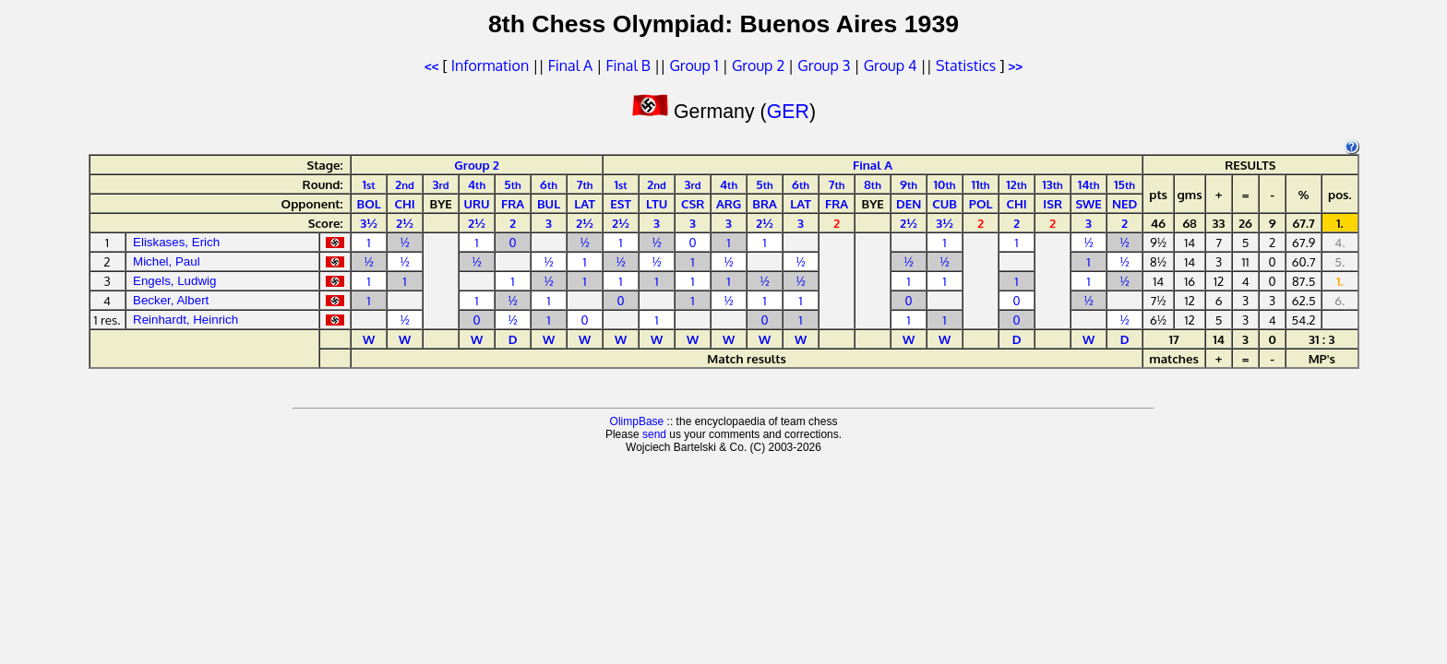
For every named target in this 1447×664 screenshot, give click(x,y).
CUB (944, 203)
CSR (692, 203)
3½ (368, 223)
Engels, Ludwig (174, 281)
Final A (570, 65)
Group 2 (758, 65)
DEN (908, 203)
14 (1089, 184)
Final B (627, 65)
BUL (548, 203)
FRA (512, 203)
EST (620, 203)
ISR (1052, 203)
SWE (1088, 203)
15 (1124, 184)
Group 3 (823, 65)
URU (477, 203)
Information (490, 65)
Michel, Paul (166, 261)
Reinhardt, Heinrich (185, 319)
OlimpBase (637, 421)
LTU (656, 203)
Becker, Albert (171, 300)
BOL (368, 203)
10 (945, 184)
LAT (584, 203)
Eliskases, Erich (176, 242)
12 (1016, 184)
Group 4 (890, 65)
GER (788, 112)
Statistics (966, 65)
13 (1052, 184)
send (654, 434)
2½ (404, 223)
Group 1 (693, 65)
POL (981, 203)
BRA (764, 203)
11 (981, 184)
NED (1124, 203)
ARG (728, 203)
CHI (404, 203)
